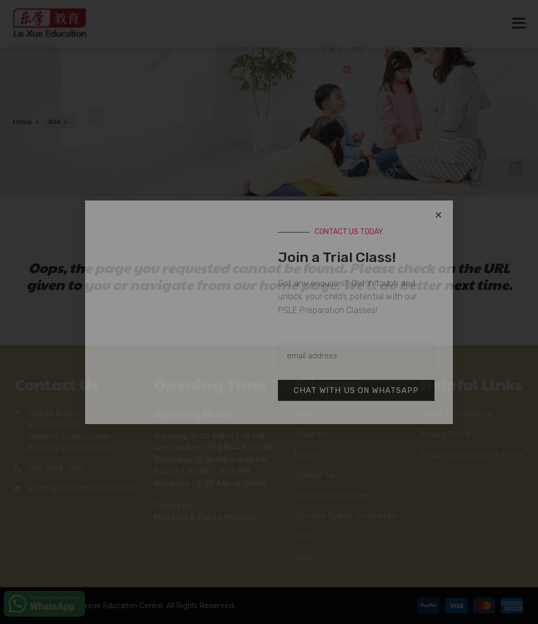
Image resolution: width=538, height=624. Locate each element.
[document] (269, 312)
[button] (438, 215)
